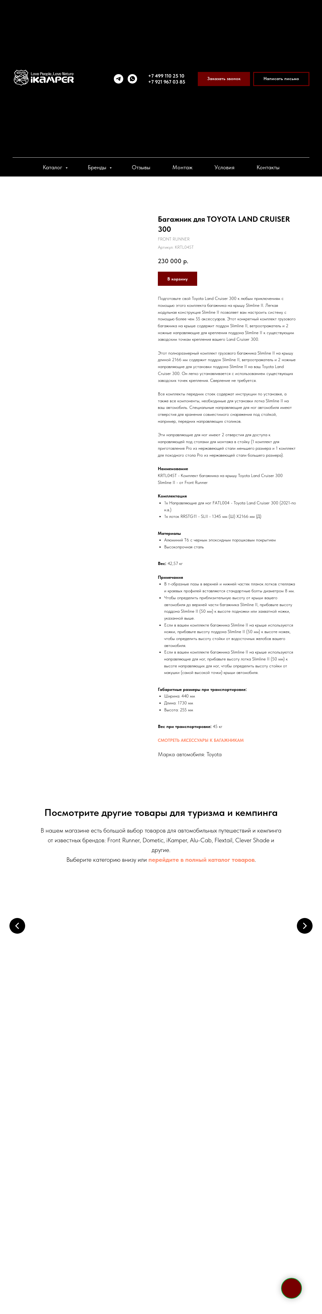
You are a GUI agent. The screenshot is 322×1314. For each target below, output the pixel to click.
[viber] (66, 1265)
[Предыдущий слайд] (17, 926)
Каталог (53, 167)
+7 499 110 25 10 (166, 76)
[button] (224, 79)
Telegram (51, 1204)
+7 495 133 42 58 (71, 1178)
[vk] (77, 1265)
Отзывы (141, 167)
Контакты (268, 167)
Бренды (98, 167)
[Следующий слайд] (305, 926)
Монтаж (182, 167)
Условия (224, 167)
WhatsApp (84, 1204)
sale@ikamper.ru (67, 1216)
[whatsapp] (132, 79)
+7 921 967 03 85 (166, 82)
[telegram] (118, 79)
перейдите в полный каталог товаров (201, 859)
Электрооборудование (57, 1050)
